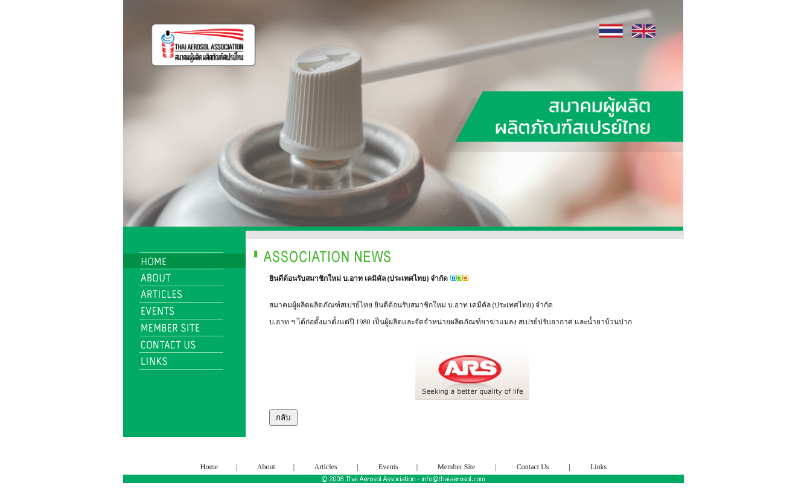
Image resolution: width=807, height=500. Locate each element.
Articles (325, 467)
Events (387, 467)
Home (210, 467)
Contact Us (533, 467)
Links (598, 467)
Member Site (456, 467)
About (266, 467)
